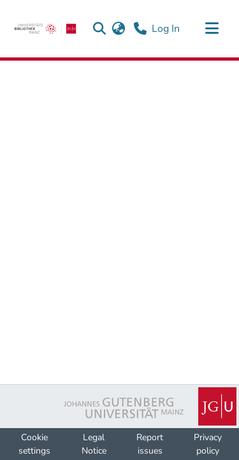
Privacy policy (208, 444)
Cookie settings (34, 444)
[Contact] (140, 28)
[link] (45, 29)
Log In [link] (166, 29)
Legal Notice (94, 444)
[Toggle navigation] (211, 29)
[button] (99, 28)
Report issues (149, 444)
